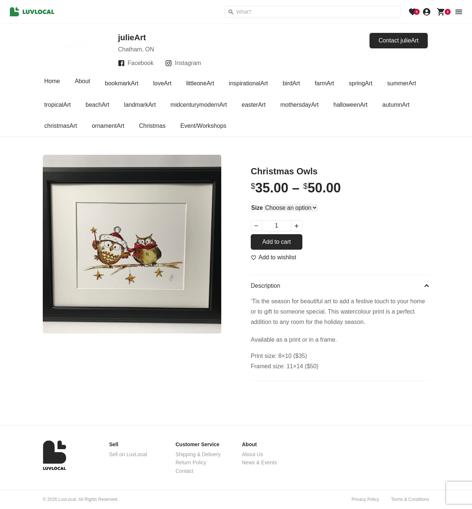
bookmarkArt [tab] (122, 83)
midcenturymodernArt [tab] (198, 105)
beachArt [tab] (97, 105)
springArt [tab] (360, 83)
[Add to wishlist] (273, 257)
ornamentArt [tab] (108, 126)
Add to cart (276, 242)
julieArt (132, 37)
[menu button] (458, 11)
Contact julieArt (399, 40)
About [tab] (82, 83)
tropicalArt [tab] (57, 105)
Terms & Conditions (410, 499)
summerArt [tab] (401, 83)
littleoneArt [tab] (200, 83)
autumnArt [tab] (396, 105)
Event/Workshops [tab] (203, 126)
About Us (252, 454)
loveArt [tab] (162, 83)
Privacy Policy (365, 499)
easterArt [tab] (254, 105)
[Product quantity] (276, 226)
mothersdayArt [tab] (299, 105)
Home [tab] (52, 83)
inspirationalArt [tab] (248, 83)
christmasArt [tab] (60, 126)
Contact (184, 471)
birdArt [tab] (291, 83)
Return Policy (191, 462)
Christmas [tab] (152, 126)
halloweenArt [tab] (350, 105)
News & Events (259, 462)
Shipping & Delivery (198, 454)
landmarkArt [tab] (140, 105)
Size (257, 208)
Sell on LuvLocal (128, 454)
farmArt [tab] (324, 83)
